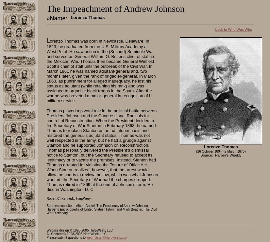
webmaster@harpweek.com (107, 237)
